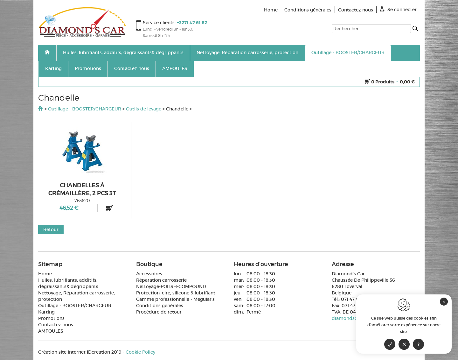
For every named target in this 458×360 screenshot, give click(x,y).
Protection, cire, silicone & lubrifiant (175, 293)
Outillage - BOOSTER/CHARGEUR (348, 52)
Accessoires (149, 274)
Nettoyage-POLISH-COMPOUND (171, 286)
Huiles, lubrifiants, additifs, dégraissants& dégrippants (123, 52)
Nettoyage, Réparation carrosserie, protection (247, 52)
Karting (53, 68)
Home (45, 274)
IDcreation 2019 (79, 352)
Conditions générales (159, 305)
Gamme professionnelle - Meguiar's (175, 299)
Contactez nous (131, 68)
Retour (51, 229)
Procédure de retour (159, 312)
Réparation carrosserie (161, 280)
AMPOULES (174, 68)
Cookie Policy (140, 352)
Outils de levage (143, 109)
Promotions (88, 68)
